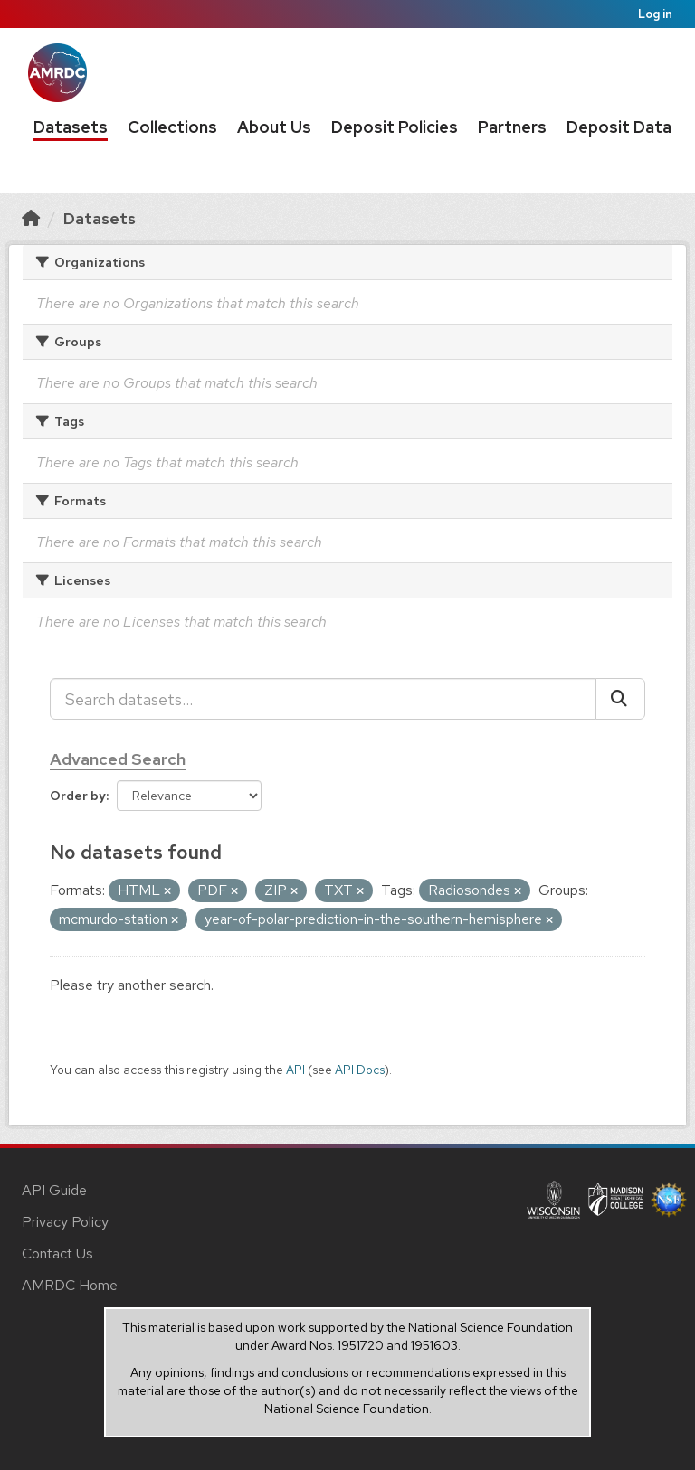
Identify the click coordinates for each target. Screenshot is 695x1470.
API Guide (54, 1190)
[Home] (31, 218)
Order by (78, 795)
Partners (512, 127)
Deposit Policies (394, 127)
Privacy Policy (65, 1221)
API (295, 1069)
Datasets (70, 127)
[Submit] (620, 699)
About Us (274, 127)
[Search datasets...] (323, 699)
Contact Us (57, 1253)
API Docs (360, 1069)
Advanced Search (118, 759)
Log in (655, 14)
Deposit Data (618, 127)
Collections (172, 127)
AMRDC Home (70, 1285)
